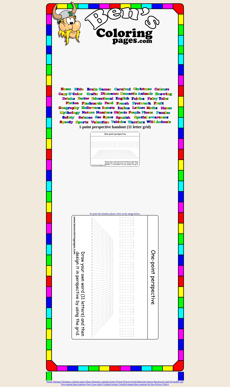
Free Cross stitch (94, 384)
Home (50, 382)
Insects (150, 382)
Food (134, 382)
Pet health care (176, 382)
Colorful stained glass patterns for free (137, 384)
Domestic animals (100, 382)
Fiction (119, 382)
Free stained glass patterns (73, 384)
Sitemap (57, 382)
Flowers (127, 382)
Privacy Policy (162, 384)
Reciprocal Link (162, 382)
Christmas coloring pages (73, 382)
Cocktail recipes (111, 384)
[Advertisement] (115, 66)
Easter (112, 382)
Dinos (89, 382)
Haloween (142, 382)
